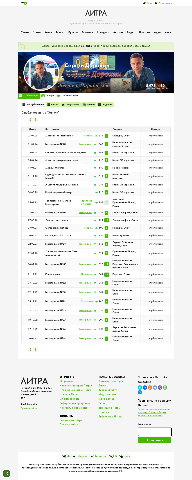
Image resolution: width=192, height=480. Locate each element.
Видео (131, 32)
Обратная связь (69, 399)
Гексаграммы (85, 144)
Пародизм (88, 136)
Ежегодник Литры (109, 408)
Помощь (104, 412)
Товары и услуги (108, 390)
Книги (48, 32)
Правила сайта (29, 408)
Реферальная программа (75, 403)
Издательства (107, 394)
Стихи (25, 32)
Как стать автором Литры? (76, 385)
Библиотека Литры (110, 416)
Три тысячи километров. (87, 202)
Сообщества (106, 399)
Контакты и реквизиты (73, 408)
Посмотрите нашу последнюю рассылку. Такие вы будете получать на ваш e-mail (154, 412)
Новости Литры (69, 394)
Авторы (118, 32)
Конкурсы (103, 32)
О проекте (66, 381)
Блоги (60, 32)
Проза (37, 32)
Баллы (102, 385)
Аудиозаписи (162, 32)
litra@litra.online (29, 404)
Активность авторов (111, 381)
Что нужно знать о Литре (75, 390)
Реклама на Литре (71, 420)
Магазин (87, 32)
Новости (144, 32)
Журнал (72, 32)
